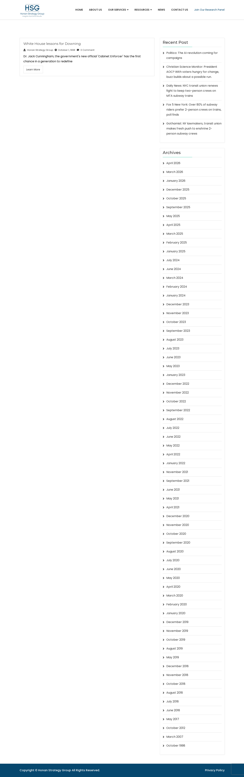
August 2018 (174, 693)
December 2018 (177, 666)
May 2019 (172, 657)
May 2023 (173, 366)
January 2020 (175, 613)
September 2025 (178, 207)
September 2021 (177, 481)
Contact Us (179, 10)
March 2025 (174, 234)
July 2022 (172, 428)
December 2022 (177, 384)
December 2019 (177, 622)
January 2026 (175, 181)
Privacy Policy (215, 770)
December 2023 (177, 304)
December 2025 (177, 189)
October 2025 (176, 198)
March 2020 (174, 595)
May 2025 (173, 216)
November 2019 (177, 631)
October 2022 (176, 401)
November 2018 (177, 675)
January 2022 (175, 463)
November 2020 (177, 525)
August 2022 (174, 419)
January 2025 (175, 251)
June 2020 (173, 569)
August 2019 (174, 648)
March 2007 (174, 737)
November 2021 (177, 472)
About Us (95, 10)
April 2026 (173, 163)
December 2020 (177, 516)
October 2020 (176, 534)
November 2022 (177, 392)
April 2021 (172, 507)
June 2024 (173, 269)
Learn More (33, 69)
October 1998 (175, 745)
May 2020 (173, 578)
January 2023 (175, 375)
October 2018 (175, 684)
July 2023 (172, 348)
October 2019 (175, 640)
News (161, 10)
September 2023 (178, 331)
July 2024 (173, 260)
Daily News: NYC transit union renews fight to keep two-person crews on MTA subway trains (192, 91)
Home (79, 10)
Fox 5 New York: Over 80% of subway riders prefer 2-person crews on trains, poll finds (193, 109)
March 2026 (174, 172)
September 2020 (178, 543)
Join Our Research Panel (209, 10)
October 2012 (175, 728)
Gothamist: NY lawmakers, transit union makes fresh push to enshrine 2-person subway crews (194, 128)
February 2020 (176, 604)
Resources (141, 10)
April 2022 (173, 454)
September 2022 (178, 410)
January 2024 (176, 295)
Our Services (117, 10)
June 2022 (173, 437)
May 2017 (172, 719)
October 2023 (176, 322)
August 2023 (174, 340)
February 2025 (176, 242)
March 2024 (174, 278)
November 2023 (177, 313)
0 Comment (86, 50)
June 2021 (173, 490)
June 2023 (173, 357)
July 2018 (172, 701)
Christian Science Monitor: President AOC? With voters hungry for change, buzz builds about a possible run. (192, 72)
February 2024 (176, 287)
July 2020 (172, 560)
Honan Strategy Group (38, 50)
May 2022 (173, 445)
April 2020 (173, 587)
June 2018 (173, 710)
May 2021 (172, 498)
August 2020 (175, 551)
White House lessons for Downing (52, 44)
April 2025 (173, 225)
